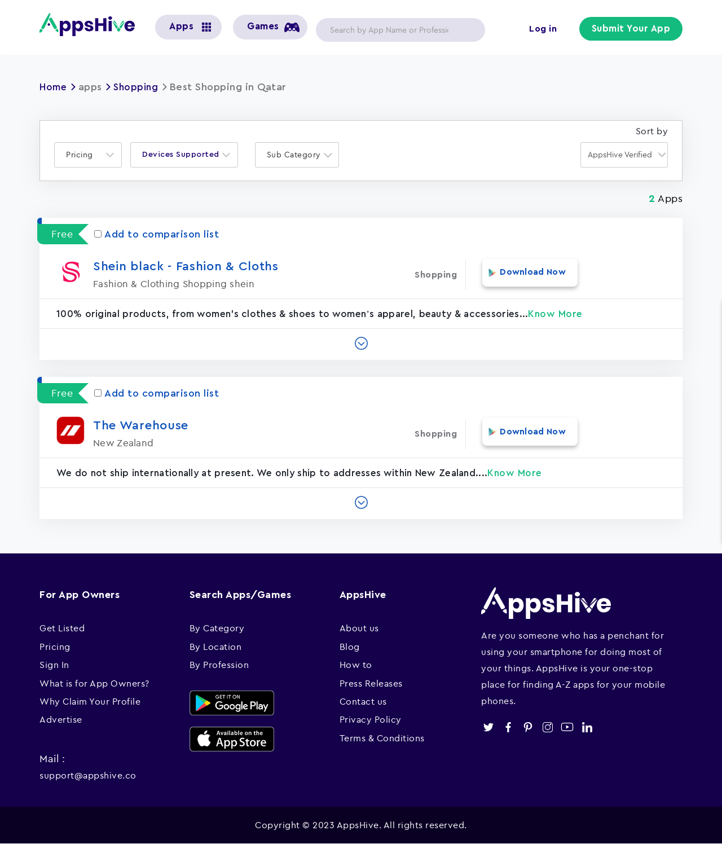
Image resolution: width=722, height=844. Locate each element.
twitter (488, 727)
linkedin (587, 727)
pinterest (528, 727)
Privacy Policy (371, 719)
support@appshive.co (88, 775)
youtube (567, 727)
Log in (544, 29)
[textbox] (82, 155)
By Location (216, 646)
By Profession (219, 664)
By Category (217, 628)
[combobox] (88, 155)
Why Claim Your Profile (89, 701)
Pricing (55, 646)
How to (356, 664)
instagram (547, 727)
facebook (508, 727)
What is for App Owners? (94, 683)
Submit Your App (632, 29)
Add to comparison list (156, 234)
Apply (468, 30)
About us (359, 628)
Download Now (526, 275)
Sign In (54, 664)
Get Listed (62, 628)
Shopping (139, 87)
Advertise (60, 719)
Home (54, 87)
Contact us (363, 701)
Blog (350, 646)
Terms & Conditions (382, 738)
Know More (555, 314)
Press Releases (371, 683)
